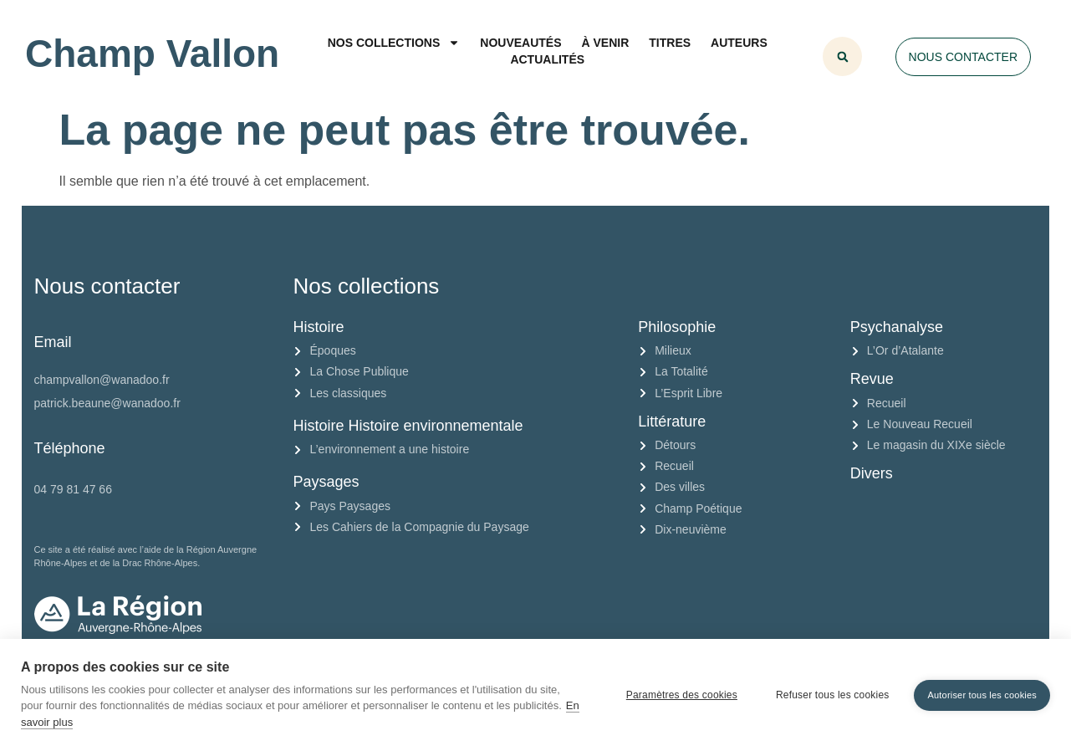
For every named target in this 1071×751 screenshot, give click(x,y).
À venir (606, 42)
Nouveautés (520, 42)
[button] (842, 56)
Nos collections (394, 42)
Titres (670, 42)
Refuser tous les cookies (833, 695)
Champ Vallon (152, 53)
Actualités (547, 59)
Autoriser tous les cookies (982, 695)
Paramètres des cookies (681, 695)
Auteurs (739, 42)
